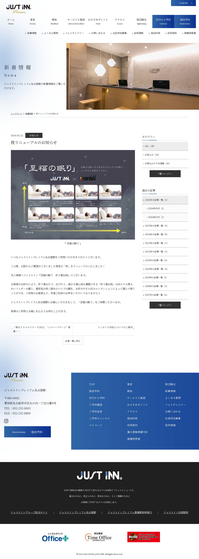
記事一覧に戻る (73, 341)
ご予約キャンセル (99, 419)
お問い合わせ (98, 33)
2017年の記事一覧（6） (159, 312)
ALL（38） (151, 146)
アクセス (132, 412)
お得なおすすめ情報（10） (160, 166)
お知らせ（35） (154, 156)
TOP (92, 384)
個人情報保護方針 (137, 432)
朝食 (129, 391)
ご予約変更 (95, 412)
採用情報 (138, 33)
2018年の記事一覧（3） (159, 302)
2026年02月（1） (159, 223)
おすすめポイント (137, 405)
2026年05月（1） (159, 214)
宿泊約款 (155, 33)
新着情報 (32, 33)
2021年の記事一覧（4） (159, 272)
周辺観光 (170, 384)
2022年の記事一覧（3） (159, 263)
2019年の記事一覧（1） (159, 292)
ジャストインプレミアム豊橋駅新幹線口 (130, 513)
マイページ (95, 426)
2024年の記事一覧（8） (159, 243)
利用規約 (132, 426)
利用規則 (172, 33)
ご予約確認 (95, 405)
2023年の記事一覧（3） (159, 253)
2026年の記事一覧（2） (159, 204)
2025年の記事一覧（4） (159, 233)
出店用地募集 (120, 33)
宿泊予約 (94, 391)
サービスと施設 (136, 398)
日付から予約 (97, 398)
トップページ (16, 113)
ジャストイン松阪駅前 (176, 513)
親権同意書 (190, 33)
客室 (129, 384)
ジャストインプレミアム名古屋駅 (77, 513)
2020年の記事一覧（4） (159, 282)
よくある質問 (51, 33)
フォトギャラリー (74, 33)
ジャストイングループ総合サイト (29, 513)
